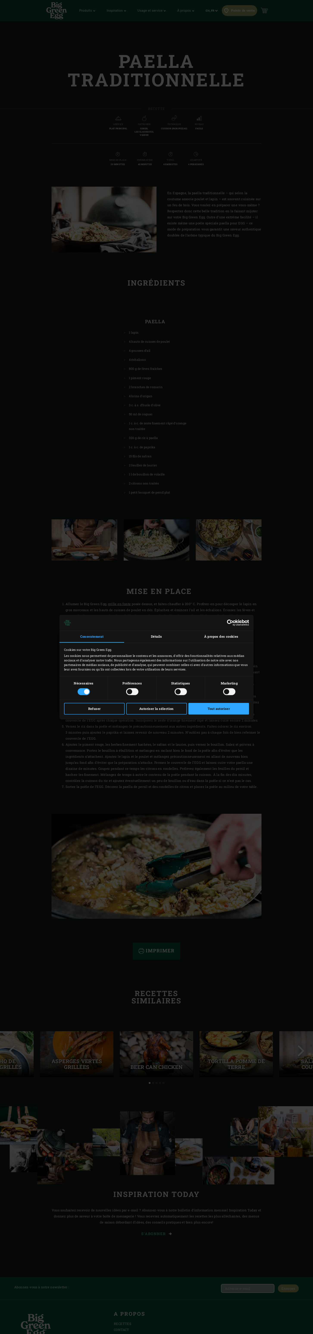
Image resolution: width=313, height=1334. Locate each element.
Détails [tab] (156, 636)
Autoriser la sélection (156, 709)
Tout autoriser (219, 709)
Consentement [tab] (92, 636)
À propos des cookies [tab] (221, 636)
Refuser (94, 709)
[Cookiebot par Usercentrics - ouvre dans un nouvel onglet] (230, 622)
